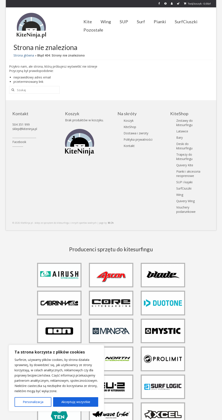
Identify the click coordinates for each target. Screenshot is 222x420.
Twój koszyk (197, 3)
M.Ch (111, 222)
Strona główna (23, 55)
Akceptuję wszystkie (75, 402)
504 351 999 (21, 124)
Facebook (19, 142)
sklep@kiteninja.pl (24, 129)
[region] (56, 378)
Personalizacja (33, 402)
